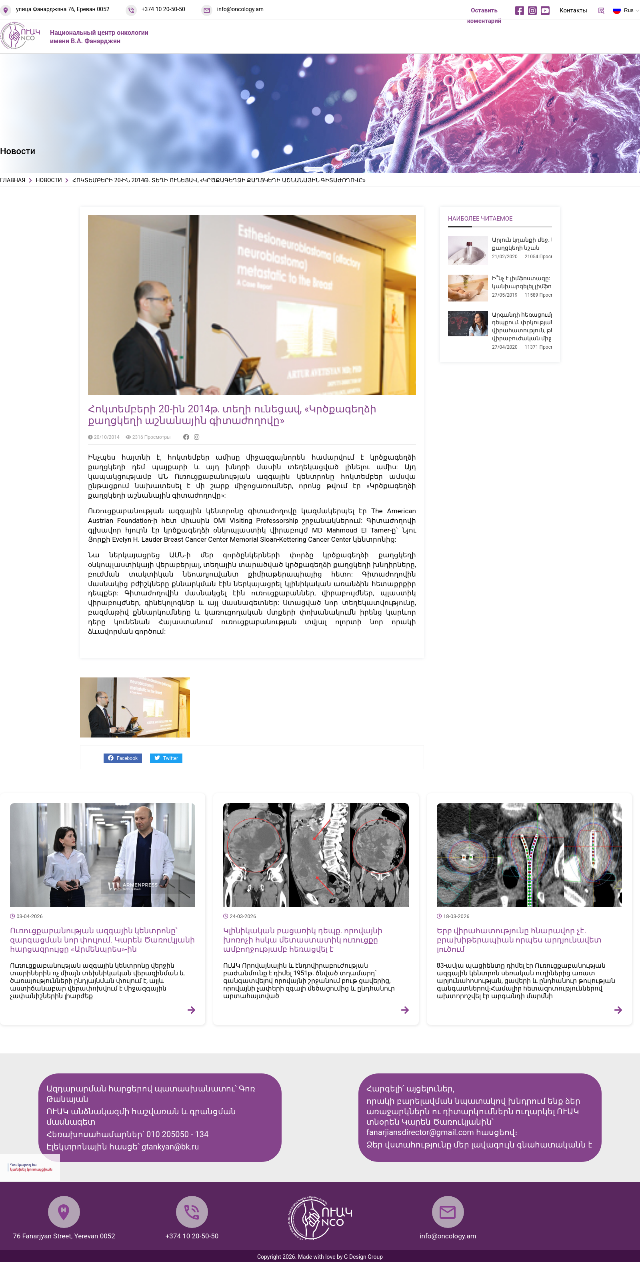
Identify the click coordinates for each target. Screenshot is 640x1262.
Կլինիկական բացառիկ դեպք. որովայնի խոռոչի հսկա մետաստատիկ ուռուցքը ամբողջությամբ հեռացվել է (302, 940)
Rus (623, 11)
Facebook (123, 758)
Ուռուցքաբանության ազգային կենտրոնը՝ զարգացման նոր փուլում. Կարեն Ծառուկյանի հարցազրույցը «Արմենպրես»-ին (102, 940)
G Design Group (363, 1257)
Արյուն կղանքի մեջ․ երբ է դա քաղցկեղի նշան (534, 244)
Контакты (573, 10)
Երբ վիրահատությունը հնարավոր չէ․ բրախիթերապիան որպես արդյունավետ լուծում (519, 940)
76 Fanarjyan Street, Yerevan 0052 (64, 1236)
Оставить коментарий (484, 15)
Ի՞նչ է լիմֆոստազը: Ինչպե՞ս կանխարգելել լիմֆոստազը (534, 282)
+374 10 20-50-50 (163, 9)
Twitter (166, 758)
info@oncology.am (240, 9)
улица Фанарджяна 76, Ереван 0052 (63, 9)
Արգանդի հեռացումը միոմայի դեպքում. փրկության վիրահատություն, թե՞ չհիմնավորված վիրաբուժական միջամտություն (548, 326)
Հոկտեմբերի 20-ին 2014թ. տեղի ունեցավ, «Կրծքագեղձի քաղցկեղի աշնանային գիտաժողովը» (232, 414)
